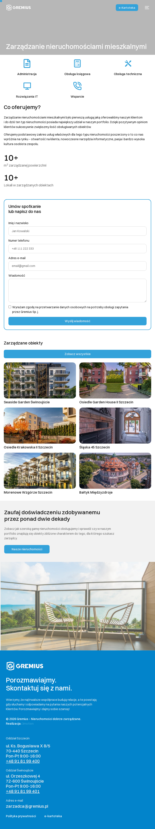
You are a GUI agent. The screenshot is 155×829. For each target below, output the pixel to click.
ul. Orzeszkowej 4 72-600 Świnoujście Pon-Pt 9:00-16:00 (25, 783)
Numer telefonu (18, 240)
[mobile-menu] (145, 7)
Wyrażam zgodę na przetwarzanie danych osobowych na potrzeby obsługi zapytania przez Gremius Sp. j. (70, 309)
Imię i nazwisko (18, 223)
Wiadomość (16, 275)
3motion (28, 723)
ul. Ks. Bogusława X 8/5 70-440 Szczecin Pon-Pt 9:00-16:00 (28, 753)
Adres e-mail (17, 258)
